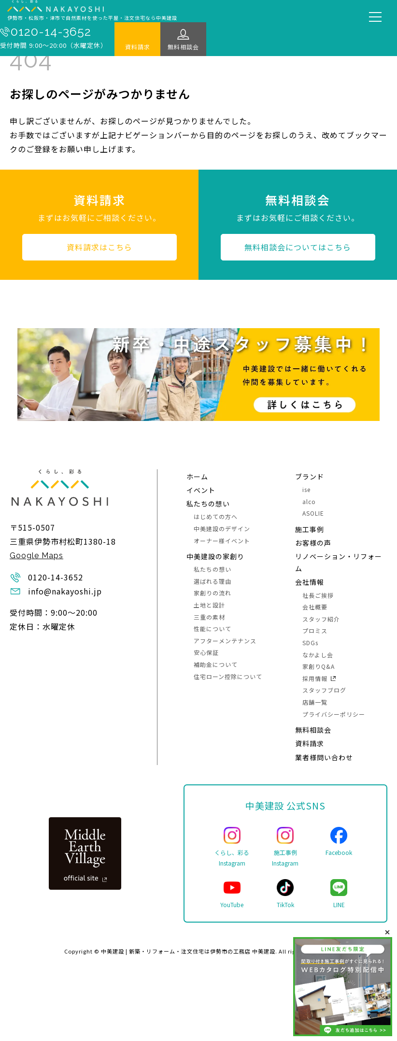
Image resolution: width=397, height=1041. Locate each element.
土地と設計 (209, 605)
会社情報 (309, 582)
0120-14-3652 (51, 32)
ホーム (197, 476)
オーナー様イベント (222, 540)
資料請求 (137, 47)
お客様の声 (313, 543)
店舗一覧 (314, 702)
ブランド (309, 476)
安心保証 (206, 652)
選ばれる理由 (212, 581)
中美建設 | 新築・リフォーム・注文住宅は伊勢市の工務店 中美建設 (188, 951)
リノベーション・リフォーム (338, 562)
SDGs (310, 642)
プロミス (314, 630)
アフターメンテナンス (225, 640)
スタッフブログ (324, 690)
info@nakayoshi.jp (65, 591)
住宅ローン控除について (228, 676)
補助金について (216, 664)
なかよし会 (317, 655)
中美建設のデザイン (222, 528)
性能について (212, 628)
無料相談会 (183, 47)
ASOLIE (313, 513)
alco (309, 501)
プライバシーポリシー (333, 714)
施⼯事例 (309, 529)
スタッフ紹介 (321, 619)
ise (306, 489)
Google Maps (36, 555)
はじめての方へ (216, 516)
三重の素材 (209, 617)
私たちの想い (208, 503)
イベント (200, 490)
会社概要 (314, 607)
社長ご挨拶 (318, 595)
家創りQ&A (318, 666)
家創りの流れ (212, 593)
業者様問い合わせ (324, 757)
